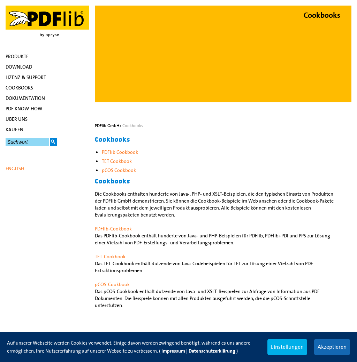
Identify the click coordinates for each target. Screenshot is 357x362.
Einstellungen (287, 346)
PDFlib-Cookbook (113, 229)
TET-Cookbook (110, 256)
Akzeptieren (332, 346)
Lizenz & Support (26, 77)
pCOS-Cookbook (112, 284)
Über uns (17, 119)
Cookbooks (19, 88)
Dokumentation (25, 98)
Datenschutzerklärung (212, 351)
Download (19, 67)
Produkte (17, 56)
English (15, 168)
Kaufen (14, 129)
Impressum (173, 351)
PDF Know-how (24, 108)
